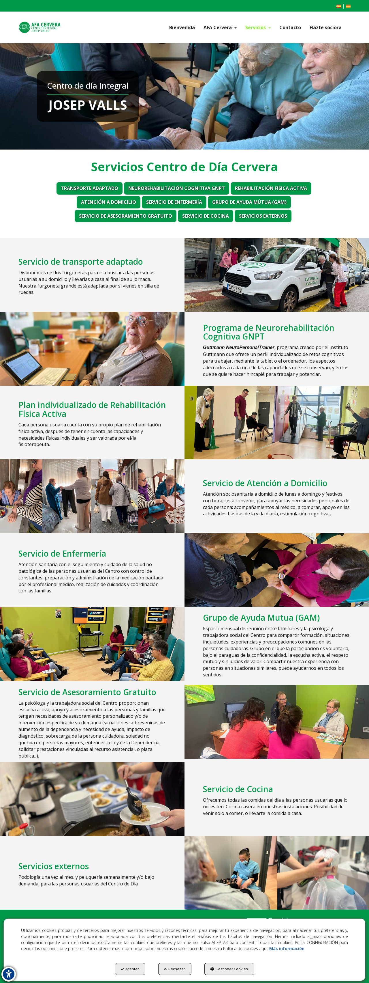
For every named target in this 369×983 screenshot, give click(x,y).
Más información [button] (286, 948)
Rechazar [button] (174, 968)
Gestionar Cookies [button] (229, 968)
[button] (39, 27)
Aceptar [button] (130, 968)
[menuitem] (338, 6)
